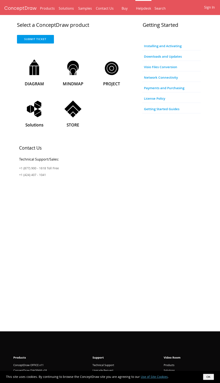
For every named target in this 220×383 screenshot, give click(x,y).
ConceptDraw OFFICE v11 (28, 365)
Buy (125, 8)
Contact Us (105, 8)
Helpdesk (143, 8)
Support (98, 357)
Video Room (172, 357)
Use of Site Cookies (154, 377)
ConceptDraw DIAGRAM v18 (30, 370)
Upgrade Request (102, 370)
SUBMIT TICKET (35, 39)
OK (208, 376)
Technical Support (103, 365)
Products (47, 8)
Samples (85, 8)
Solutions (66, 8)
